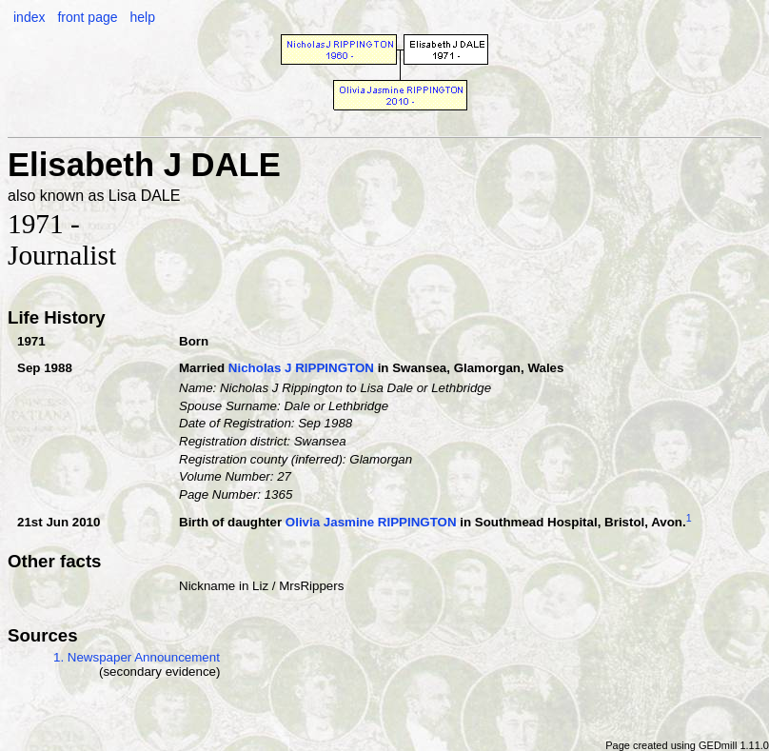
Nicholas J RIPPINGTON (301, 368)
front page (87, 17)
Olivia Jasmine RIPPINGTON (371, 522)
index (29, 17)
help (141, 17)
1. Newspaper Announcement (136, 657)
